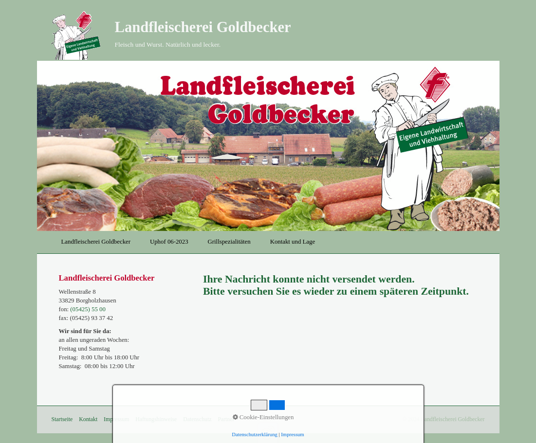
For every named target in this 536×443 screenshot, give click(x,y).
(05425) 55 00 (88, 309)
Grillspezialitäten (229, 241)
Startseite (62, 419)
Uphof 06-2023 (169, 241)
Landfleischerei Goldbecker (203, 27)
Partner (226, 419)
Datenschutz (197, 419)
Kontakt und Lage (292, 241)
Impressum (116, 419)
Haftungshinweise (156, 419)
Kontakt (88, 419)
